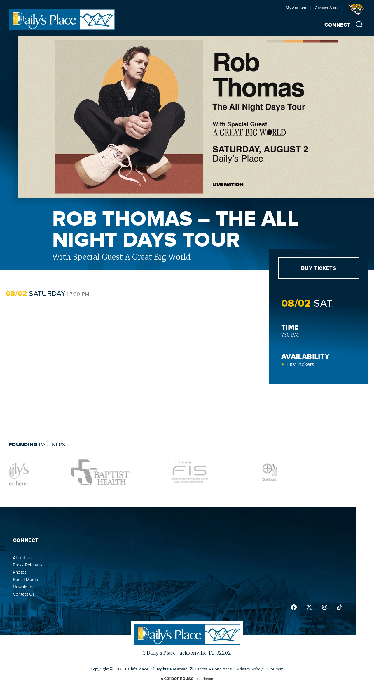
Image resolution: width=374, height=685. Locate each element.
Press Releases (28, 565)
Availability (305, 356)
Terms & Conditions (213, 669)
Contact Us (24, 594)
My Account (296, 8)
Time (290, 327)
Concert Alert (326, 8)
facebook (294, 607)
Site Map (275, 669)
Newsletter (23, 586)
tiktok (339, 607)
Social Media (25, 579)
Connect (337, 25)
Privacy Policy (250, 669)
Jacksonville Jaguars (357, 11)
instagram (324, 607)
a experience (187, 678)
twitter (309, 607)
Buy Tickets (318, 268)
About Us (22, 557)
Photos (20, 572)
